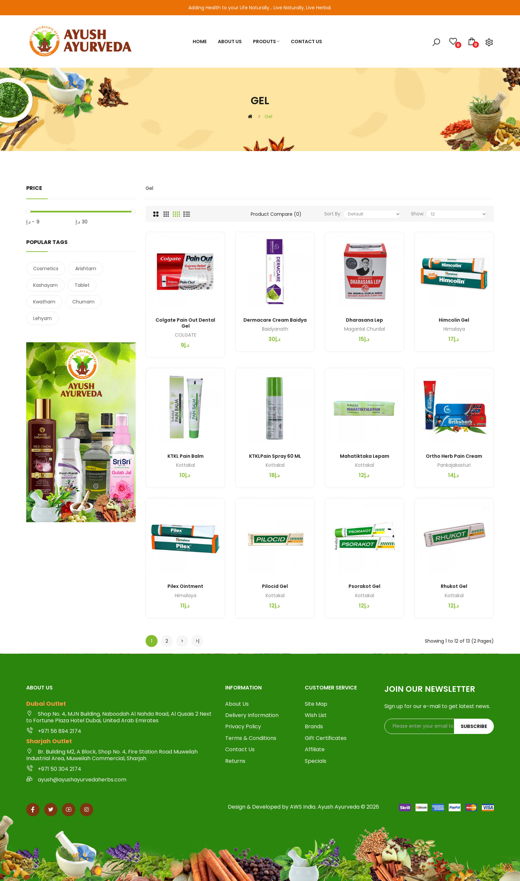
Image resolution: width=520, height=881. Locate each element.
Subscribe (474, 726)
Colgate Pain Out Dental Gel (185, 323)
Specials (315, 761)
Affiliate (315, 749)
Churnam (83, 301)
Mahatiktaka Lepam (364, 456)
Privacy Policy (243, 726)
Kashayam (45, 285)
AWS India (302, 807)
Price (34, 188)
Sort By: (332, 213)
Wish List (316, 715)
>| (197, 640)
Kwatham (44, 301)
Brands (314, 726)
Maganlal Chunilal (364, 329)
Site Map (316, 704)
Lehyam (42, 318)
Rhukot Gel (454, 586)
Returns (235, 761)
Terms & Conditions (250, 738)
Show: (417, 213)
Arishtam (85, 268)
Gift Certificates (326, 738)
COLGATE (185, 335)
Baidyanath (275, 329)
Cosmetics (45, 268)
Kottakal (185, 465)
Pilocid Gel (275, 586)
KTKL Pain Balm (185, 456)
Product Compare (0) (276, 214)
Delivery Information (252, 715)
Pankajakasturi (454, 465)
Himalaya (454, 329)
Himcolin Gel (454, 320)
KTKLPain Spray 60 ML (275, 456)
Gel (268, 116)
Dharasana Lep (364, 320)
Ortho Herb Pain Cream (454, 456)
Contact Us (240, 749)
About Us (237, 704)
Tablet (82, 285)
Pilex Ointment (185, 586)
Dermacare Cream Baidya (275, 320)
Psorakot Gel (364, 586)
